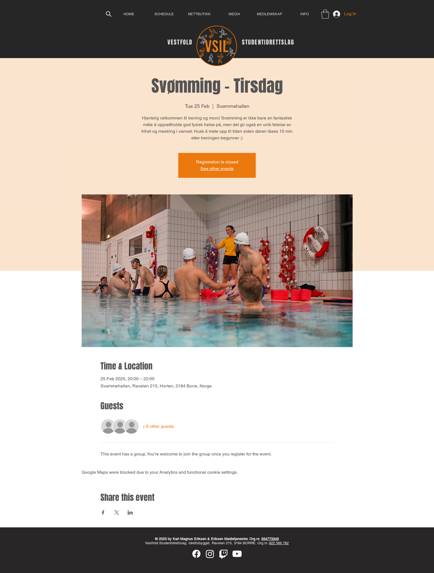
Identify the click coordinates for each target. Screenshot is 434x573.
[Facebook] (196, 553)
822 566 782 (279, 543)
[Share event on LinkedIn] (130, 512)
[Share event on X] (116, 512)
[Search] (108, 13)
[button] (325, 14)
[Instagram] (210, 553)
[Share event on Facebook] (103, 512)
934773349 (270, 539)
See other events (217, 168)
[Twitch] (223, 553)
